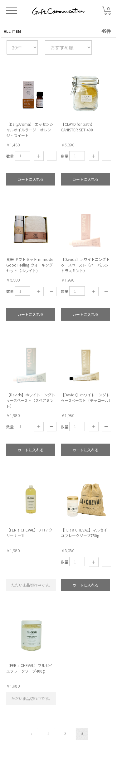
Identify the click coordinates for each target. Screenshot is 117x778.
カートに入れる (30, 179)
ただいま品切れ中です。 (31, 584)
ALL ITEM (12, 31)
